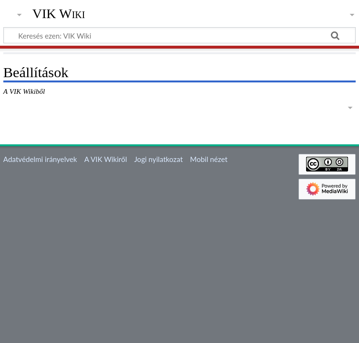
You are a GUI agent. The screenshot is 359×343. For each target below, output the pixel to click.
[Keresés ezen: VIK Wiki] (179, 35)
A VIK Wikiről (105, 159)
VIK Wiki (58, 13)
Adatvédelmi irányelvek (40, 159)
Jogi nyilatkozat (158, 159)
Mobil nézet (209, 159)
